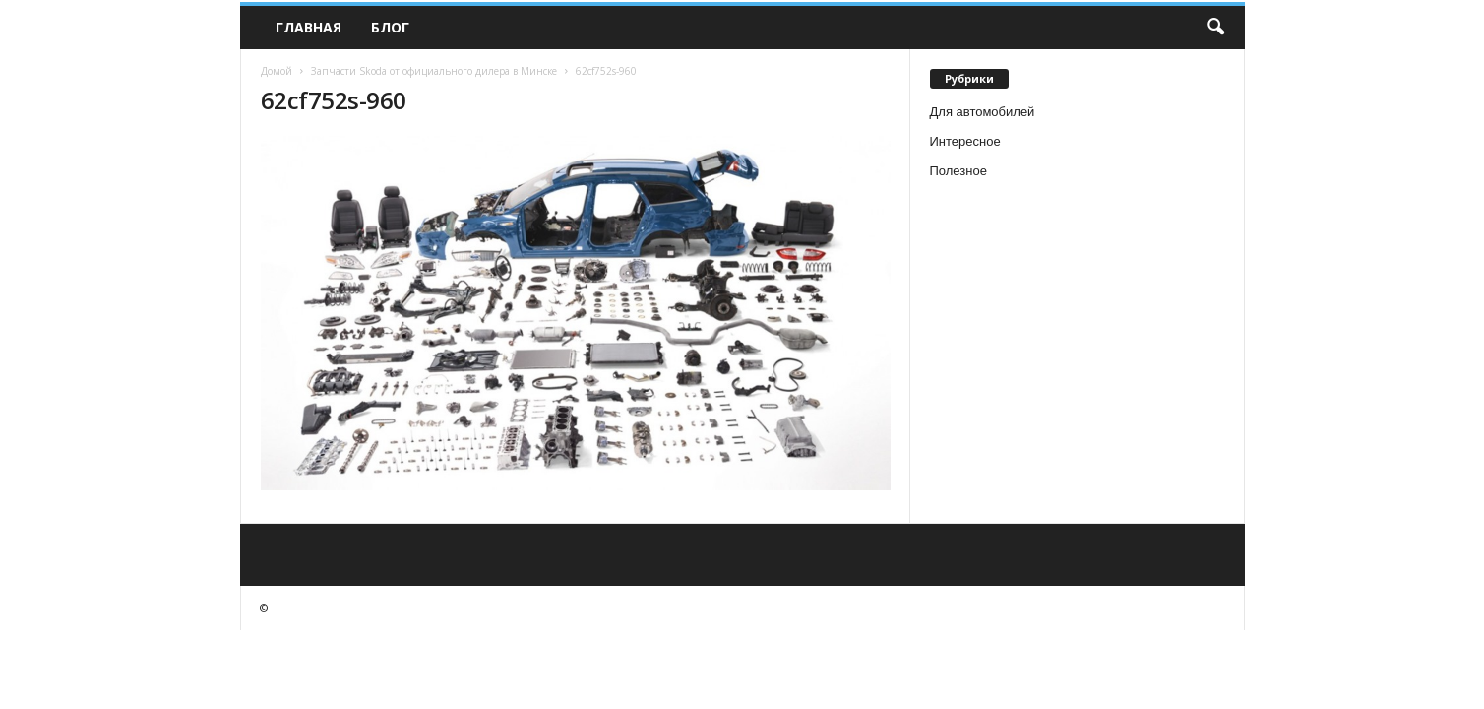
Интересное (965, 141)
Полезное (958, 170)
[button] (1215, 27)
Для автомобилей (982, 111)
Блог (390, 27)
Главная (308, 27)
